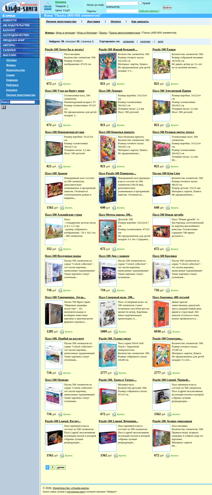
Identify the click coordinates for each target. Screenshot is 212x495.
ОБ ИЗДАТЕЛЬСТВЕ (16, 25)
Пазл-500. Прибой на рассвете (64, 338)
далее (60, 467)
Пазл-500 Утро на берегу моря (64, 90)
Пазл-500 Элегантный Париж (171, 90)
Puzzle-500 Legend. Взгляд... (63, 421)
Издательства (15, 70)
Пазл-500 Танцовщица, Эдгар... (65, 297)
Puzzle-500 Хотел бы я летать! (64, 49)
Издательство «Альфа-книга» (71, 488)
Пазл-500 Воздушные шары (63, 256)
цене (160, 41)
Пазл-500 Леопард (110, 90)
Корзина (11, 90)
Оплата (116, 21)
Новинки (12, 80)
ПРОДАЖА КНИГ (14, 40)
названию (128, 41)
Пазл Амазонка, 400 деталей (170, 297)
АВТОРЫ (9, 45)
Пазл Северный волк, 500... (116, 297)
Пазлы (103, 32)
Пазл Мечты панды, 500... (115, 214)
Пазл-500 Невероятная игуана (64, 132)
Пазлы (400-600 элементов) (159, 32)
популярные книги (76, 492)
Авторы (11, 60)
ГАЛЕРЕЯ (9, 50)
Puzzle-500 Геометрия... (167, 338)
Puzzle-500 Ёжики (164, 49)
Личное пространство (20, 95)
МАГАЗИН (9, 55)
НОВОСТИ (10, 20)
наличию (145, 41)
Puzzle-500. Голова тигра (115, 338)
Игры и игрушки (65, 32)
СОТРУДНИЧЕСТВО (16, 35)
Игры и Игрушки (87, 32)
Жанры (11, 65)
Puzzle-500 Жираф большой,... (118, 49)
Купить (67, 83)
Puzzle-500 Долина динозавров (172, 421)
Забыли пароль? (149, 10)
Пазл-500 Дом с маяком (114, 256)
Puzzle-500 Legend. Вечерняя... (118, 421)
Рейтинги (12, 85)
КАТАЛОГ (9, 30)
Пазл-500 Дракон (56, 173)
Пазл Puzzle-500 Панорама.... (117, 173)
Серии (10, 75)
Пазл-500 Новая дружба (167, 214)
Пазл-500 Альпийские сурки (63, 214)
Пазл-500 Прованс (57, 379)
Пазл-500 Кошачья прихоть (117, 132)
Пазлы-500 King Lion (166, 173)
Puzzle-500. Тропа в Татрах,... (118, 379)
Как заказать (140, 21)
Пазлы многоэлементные (124, 32)
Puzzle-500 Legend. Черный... (171, 379)
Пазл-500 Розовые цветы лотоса (173, 132)
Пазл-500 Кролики (164, 256)
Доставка (93, 21)
